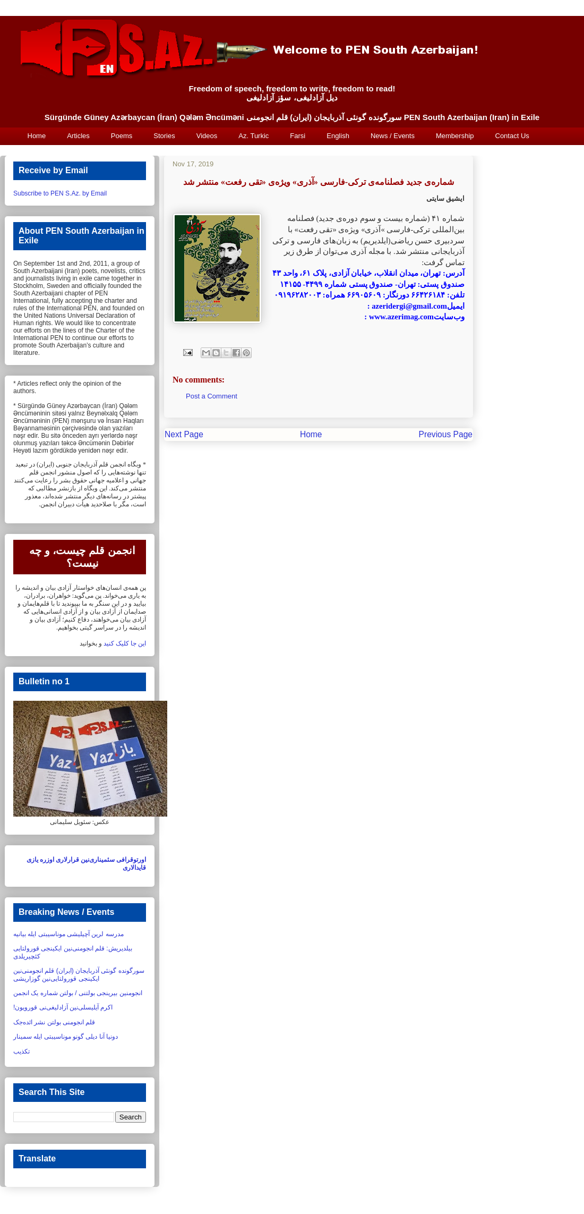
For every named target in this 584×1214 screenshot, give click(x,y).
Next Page (184, 434)
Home (37, 136)
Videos (207, 136)
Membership (455, 136)
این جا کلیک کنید (125, 643)
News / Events (393, 136)
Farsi (297, 136)
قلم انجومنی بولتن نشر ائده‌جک (54, 1022)
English (338, 136)
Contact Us (512, 136)
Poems (121, 136)
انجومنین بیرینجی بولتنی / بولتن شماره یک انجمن (77, 993)
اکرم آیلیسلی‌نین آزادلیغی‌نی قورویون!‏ (63, 1007)
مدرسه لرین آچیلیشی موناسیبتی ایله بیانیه (68, 934)
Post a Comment (211, 396)
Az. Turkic (253, 136)
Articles (78, 136)
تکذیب (21, 1051)
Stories (164, 136)
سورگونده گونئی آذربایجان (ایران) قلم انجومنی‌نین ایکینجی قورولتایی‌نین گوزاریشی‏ (78, 974)
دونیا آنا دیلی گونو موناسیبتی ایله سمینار (65, 1036)
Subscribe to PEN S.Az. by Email (60, 193)
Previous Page (446, 434)
